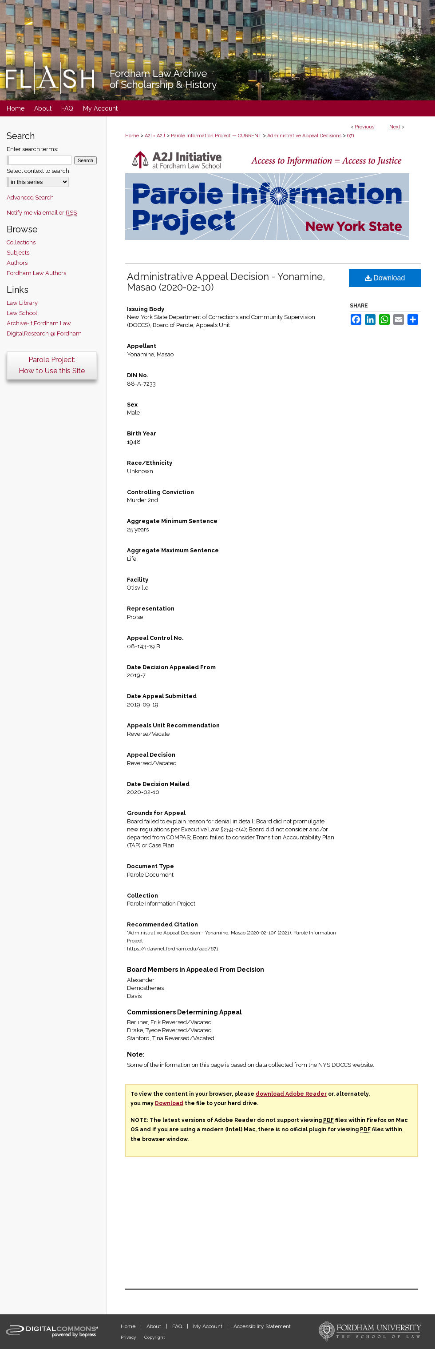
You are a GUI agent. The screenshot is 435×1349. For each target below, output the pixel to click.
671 (351, 136)
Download (385, 278)
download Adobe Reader (291, 1094)
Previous (364, 127)
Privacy (129, 1337)
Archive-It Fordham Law (39, 323)
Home (132, 136)
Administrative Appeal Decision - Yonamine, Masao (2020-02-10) (226, 282)
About (154, 1326)
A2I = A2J (155, 136)
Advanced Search (30, 197)
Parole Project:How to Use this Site (52, 365)
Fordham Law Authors (36, 273)
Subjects (18, 252)
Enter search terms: (32, 149)
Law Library (22, 302)
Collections (21, 242)
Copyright (154, 1337)
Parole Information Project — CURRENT (216, 136)
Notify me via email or (42, 212)
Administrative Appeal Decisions (304, 136)
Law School (22, 313)
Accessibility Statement (262, 1326)
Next (394, 127)
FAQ (177, 1326)
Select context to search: (39, 171)
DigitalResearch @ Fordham (44, 333)
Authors (17, 262)
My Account (208, 1326)
